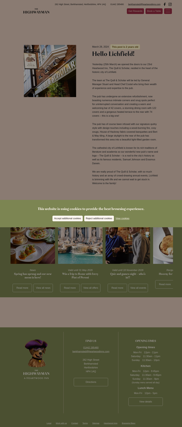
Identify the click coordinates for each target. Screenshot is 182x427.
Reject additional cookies (99, 218)
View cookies (122, 218)
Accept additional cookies (67, 218)
